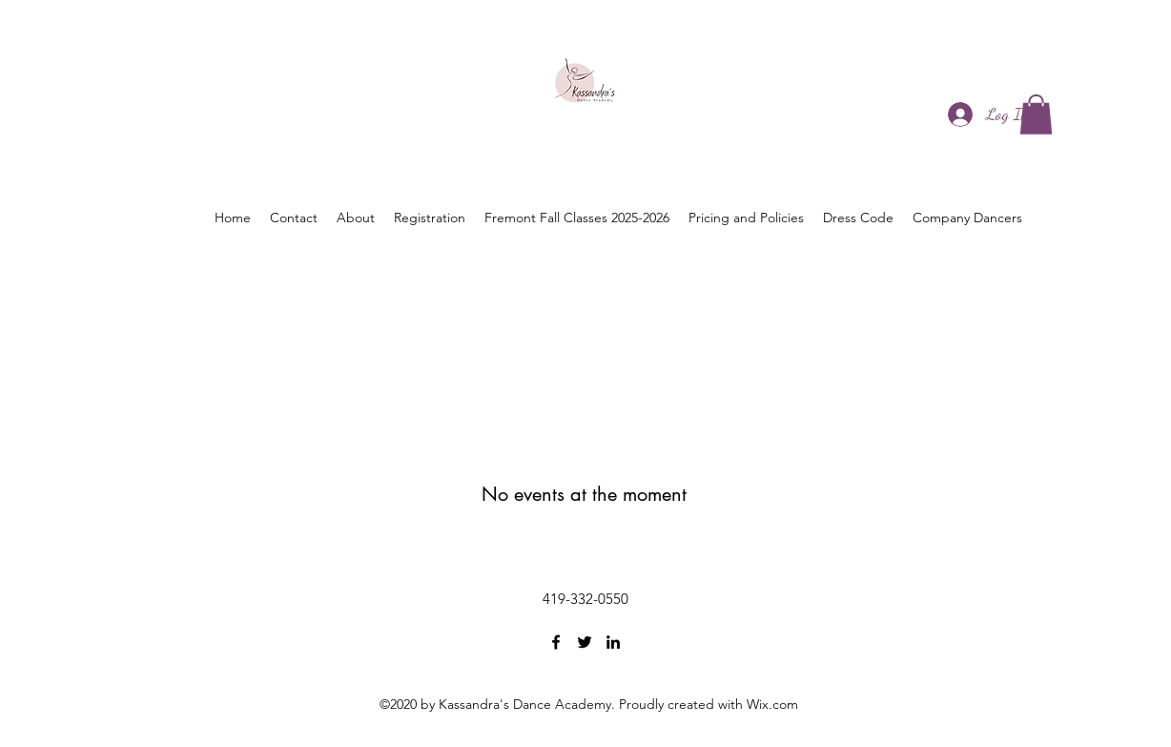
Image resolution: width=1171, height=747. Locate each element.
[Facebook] (555, 642)
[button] (1036, 114)
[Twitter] (584, 642)
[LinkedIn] (613, 642)
